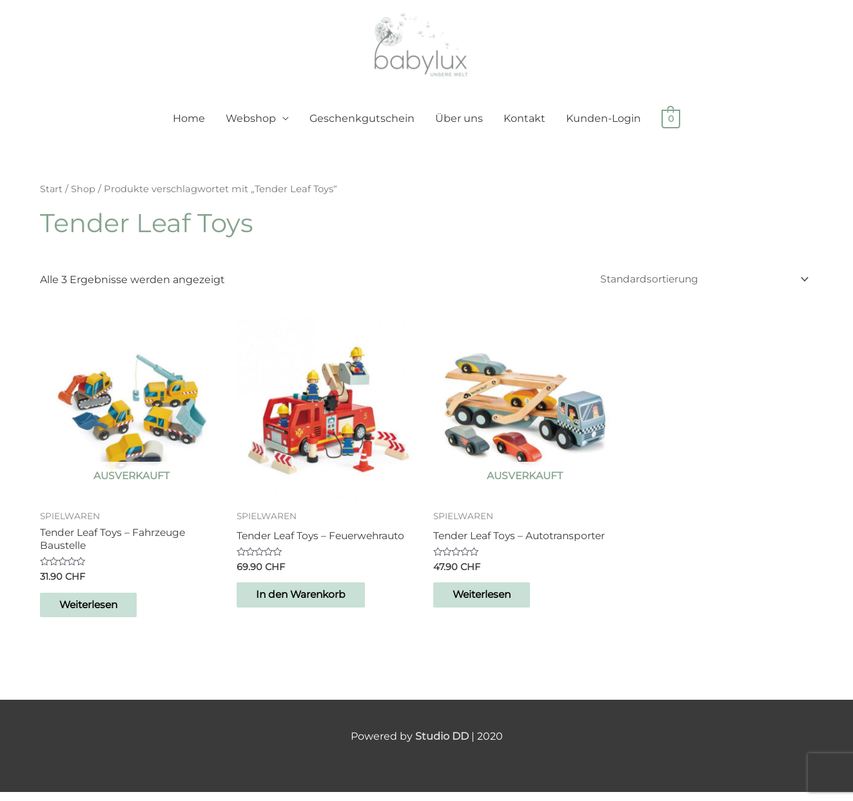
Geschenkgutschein (362, 125)
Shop (84, 196)
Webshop (251, 125)
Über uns (459, 125)
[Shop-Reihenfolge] (698, 286)
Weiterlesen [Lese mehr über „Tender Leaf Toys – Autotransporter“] (490, 603)
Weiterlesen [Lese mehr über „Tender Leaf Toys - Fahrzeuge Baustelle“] (97, 614)
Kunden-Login (603, 125)
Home (189, 125)
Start (51, 196)
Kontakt (524, 125)
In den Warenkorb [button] (309, 603)
